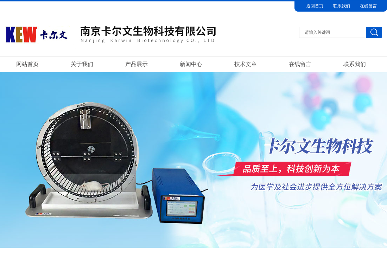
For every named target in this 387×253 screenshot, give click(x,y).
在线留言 (368, 6)
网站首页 (27, 64)
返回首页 (314, 6)
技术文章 (245, 64)
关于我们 (82, 64)
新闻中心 (191, 64)
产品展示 (136, 64)
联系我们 (341, 6)
